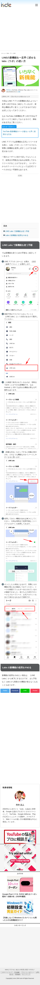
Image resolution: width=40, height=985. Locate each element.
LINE (18, 92)
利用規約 (17, 974)
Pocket (35, 690)
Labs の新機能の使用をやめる (16, 235)
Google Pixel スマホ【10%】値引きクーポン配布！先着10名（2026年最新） (19, 895)
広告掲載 (16, 972)
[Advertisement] (20, 28)
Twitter (5, 690)
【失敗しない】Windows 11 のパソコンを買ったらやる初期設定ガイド (19, 919)
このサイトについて (6, 972)
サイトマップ (26, 974)
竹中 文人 (20, 805)
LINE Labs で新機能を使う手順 (17, 231)
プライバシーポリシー (27, 972)
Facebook (15, 690)
